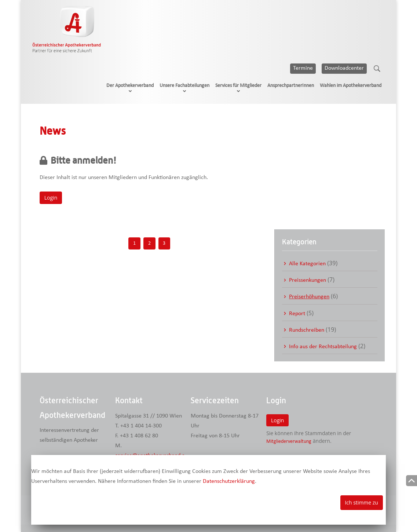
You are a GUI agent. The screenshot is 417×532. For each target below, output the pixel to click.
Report (297, 314)
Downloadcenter (344, 68)
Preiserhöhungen (309, 297)
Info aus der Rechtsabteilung (323, 347)
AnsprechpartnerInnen (290, 85)
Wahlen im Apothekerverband (350, 85)
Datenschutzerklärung (229, 481)
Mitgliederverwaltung (288, 441)
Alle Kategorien (307, 264)
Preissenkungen (307, 280)
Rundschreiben (306, 330)
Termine (303, 68)
